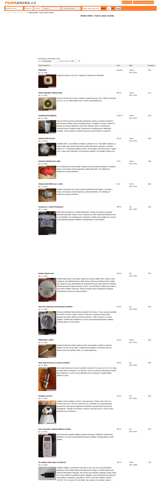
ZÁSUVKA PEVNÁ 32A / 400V (49, 161)
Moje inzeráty (127, 2)
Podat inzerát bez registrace (143, 2)
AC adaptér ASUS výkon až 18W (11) (52, 462)
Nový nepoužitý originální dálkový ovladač (54, 429)
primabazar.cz (9, 12)
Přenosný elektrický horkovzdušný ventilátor (55, 307)
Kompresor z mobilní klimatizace (50, 207)
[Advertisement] (97, 33)
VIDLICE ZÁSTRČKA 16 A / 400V (50, 184)
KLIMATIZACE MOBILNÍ (47, 116)
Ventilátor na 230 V (45, 396)
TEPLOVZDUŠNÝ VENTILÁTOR (50, 93)
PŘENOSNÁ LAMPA (46, 340)
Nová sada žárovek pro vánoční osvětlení (54, 363)
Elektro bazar (21, 12)
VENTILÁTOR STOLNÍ (46, 138)
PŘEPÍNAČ (42, 70)
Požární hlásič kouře (46, 273)
